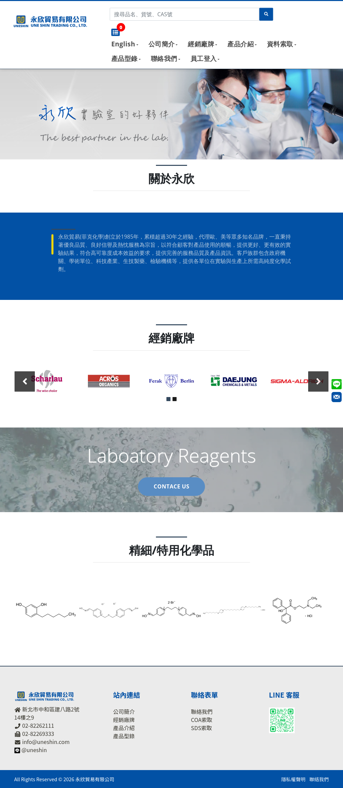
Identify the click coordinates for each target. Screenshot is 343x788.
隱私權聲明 (293, 779)
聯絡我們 (164, 58)
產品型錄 (124, 58)
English (123, 44)
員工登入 (203, 58)
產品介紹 (240, 44)
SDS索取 (201, 727)
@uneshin (34, 750)
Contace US (171, 486)
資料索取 (280, 44)
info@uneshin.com (46, 742)
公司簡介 (161, 44)
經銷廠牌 (201, 44)
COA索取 (201, 719)
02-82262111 (38, 725)
